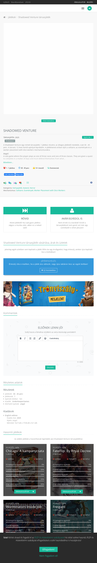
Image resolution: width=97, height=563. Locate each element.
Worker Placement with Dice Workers (49, 190)
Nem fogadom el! (48, 555)
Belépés (90, 2)
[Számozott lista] (34, 338)
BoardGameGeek (17, 2)
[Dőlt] (25, 338)
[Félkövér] (20, 338)
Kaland (26, 188)
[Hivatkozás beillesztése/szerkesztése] (40, 338)
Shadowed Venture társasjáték (34, 17)
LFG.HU (28, 2)
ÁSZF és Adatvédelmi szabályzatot (49, 537)
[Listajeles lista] (30, 338)
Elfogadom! (48, 549)
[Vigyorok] (45, 338)
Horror (32, 188)
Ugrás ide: (88, 137)
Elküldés (50, 367)
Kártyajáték (17, 188)
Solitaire (19, 190)
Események (28, 190)
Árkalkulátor (79, 2)
